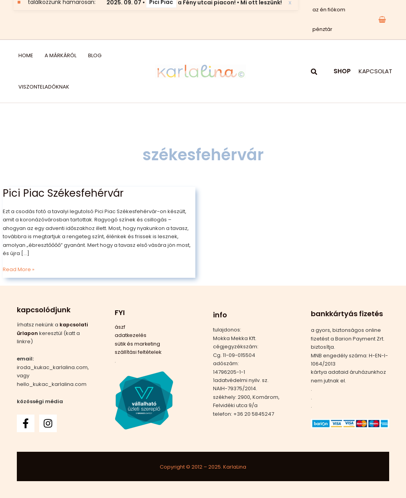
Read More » (18, 269)
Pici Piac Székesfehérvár (63, 193)
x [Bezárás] (290, 19)
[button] (314, 73)
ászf (120, 327)
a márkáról (50, 55)
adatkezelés (131, 335)
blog (78, 55)
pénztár (321, 29)
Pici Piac (161, 19)
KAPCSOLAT (375, 71)
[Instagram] (48, 423)
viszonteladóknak (39, 87)
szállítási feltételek (138, 352)
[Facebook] (25, 423)
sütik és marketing (138, 344)
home (21, 55)
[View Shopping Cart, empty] (382, 19)
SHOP (342, 71)
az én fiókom (327, 9)
